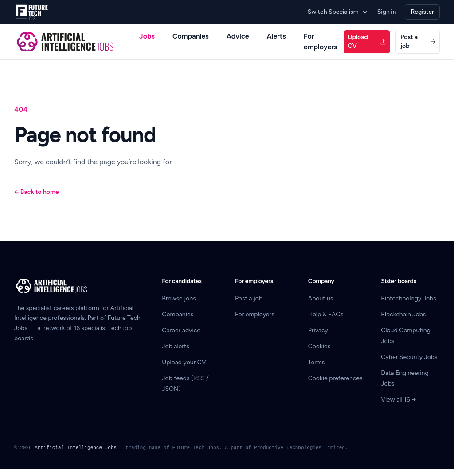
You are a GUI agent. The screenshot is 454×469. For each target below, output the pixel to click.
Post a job (418, 41)
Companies (190, 36)
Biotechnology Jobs (408, 298)
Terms (316, 362)
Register (422, 12)
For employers (320, 41)
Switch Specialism (338, 12)
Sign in (386, 12)
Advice (238, 36)
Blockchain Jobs (403, 314)
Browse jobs (179, 298)
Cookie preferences (335, 378)
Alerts (276, 36)
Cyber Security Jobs (409, 357)
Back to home (36, 192)
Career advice (181, 330)
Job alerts (175, 346)
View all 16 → (398, 399)
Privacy (318, 330)
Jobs (147, 36)
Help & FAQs (326, 314)
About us (320, 298)
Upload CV (367, 41)
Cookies (319, 346)
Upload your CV (184, 362)
